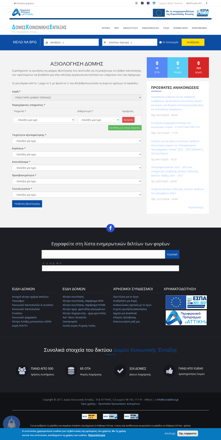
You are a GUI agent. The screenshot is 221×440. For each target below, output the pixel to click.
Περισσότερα (96, 435)
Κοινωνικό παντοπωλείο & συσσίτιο (32, 305)
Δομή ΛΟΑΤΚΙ (19, 325)
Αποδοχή (170, 433)
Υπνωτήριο (18, 300)
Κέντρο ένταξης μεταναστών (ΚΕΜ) (31, 321)
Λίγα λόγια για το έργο (126, 296)
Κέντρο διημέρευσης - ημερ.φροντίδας (84, 313)
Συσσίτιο (17, 313)
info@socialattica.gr (168, 399)
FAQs (166, 27)
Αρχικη (106, 27)
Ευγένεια (19, 148)
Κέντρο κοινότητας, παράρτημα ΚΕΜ (83, 300)
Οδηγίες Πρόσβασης (124, 317)
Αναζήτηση (193, 42)
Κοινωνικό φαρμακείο (24, 317)
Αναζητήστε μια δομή (125, 300)
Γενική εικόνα (22, 188)
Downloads (180, 27)
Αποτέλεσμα (21, 161)
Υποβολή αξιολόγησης (27, 203)
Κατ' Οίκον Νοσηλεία (74, 317)
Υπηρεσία (20, 111)
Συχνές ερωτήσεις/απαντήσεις (130, 309)
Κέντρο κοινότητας (73, 296)
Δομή (16, 91)
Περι (116, 27)
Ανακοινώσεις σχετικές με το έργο (132, 305)
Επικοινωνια (199, 27)
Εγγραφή (172, 254)
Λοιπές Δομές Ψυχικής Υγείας (79, 325)
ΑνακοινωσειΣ (150, 27)
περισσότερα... (197, 207)
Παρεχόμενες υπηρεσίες (28, 105)
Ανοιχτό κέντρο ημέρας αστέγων (30, 296)
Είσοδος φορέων (25, 3)
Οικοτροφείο (70, 321)
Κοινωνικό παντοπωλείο (26, 309)
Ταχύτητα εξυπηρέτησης (29, 135)
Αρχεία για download (125, 313)
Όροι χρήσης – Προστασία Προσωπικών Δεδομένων (110, 403)
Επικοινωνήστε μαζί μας (126, 321)
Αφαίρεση (127, 111)
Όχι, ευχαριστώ (187, 433)
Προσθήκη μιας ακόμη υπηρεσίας (124, 127)
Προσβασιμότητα (24, 175)
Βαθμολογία (85, 111)
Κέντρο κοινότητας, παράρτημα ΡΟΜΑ (84, 305)
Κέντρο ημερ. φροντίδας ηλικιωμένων (84, 309)
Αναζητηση (130, 27)
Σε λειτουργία (170, 42)
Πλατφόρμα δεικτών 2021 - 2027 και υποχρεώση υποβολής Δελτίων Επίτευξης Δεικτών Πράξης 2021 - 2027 (175, 171)
